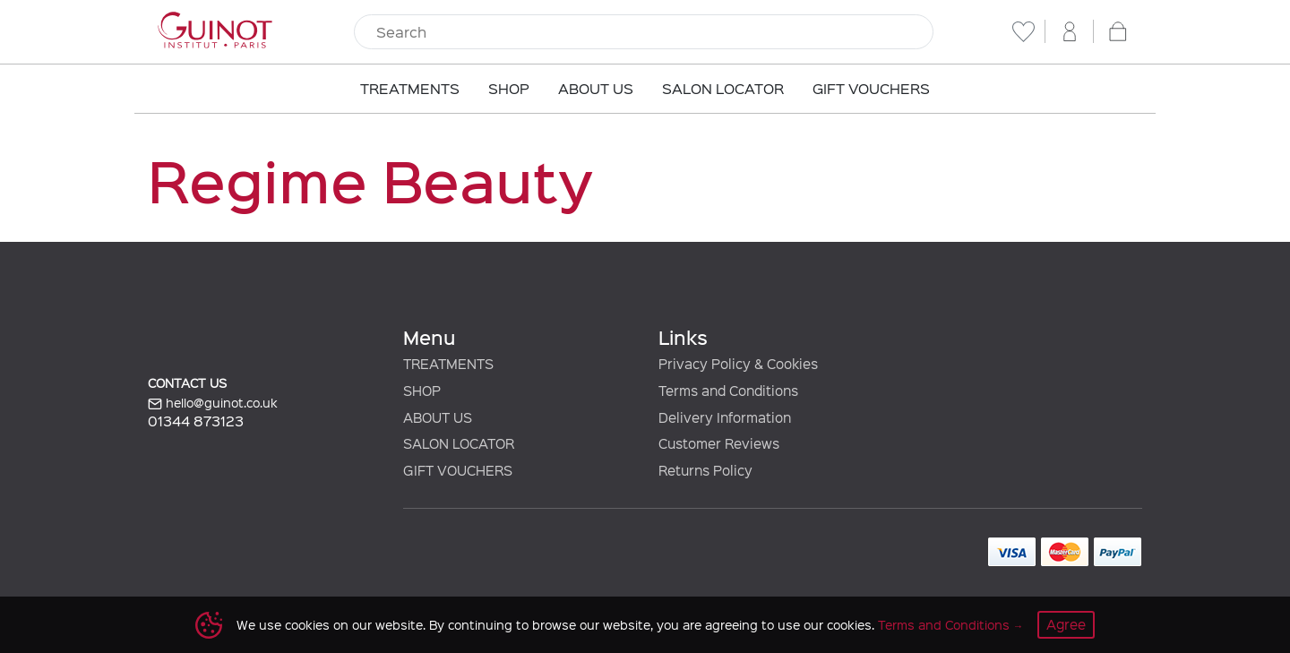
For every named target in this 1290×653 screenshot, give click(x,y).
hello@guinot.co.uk (213, 403)
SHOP (422, 391)
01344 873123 (196, 420)
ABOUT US (437, 417)
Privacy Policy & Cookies (738, 364)
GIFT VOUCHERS (457, 470)
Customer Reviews (718, 443)
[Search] (643, 32)
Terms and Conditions (944, 624)
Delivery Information (724, 417)
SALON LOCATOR (458, 443)
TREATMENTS (448, 364)
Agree (1066, 624)
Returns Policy (705, 470)
